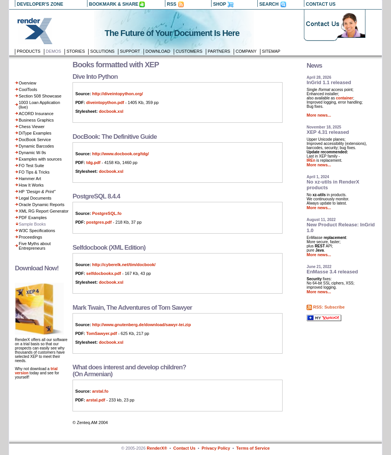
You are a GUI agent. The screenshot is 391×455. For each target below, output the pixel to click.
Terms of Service (253, 448)
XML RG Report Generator (43, 211)
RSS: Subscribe (329, 307)
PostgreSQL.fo (106, 213)
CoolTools (28, 89)
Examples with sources (40, 159)
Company (246, 51)
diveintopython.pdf (105, 102)
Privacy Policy (216, 448)
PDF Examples (33, 217)
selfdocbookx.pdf (103, 273)
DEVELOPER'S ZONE (40, 4)
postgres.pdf (99, 222)
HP (37, 191)
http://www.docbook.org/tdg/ (120, 153)
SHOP (219, 4)
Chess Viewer (32, 126)
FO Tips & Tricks (34, 172)
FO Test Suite (31, 165)
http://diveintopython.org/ (117, 93)
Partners (219, 51)
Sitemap (271, 51)
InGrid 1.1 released (329, 82)
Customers (189, 51)
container (344, 98)
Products (28, 51)
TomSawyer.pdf (101, 333)
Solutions (102, 51)
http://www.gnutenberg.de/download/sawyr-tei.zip (141, 324)
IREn (311, 160)
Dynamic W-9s (32, 152)
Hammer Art (30, 178)
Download (157, 51)
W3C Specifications (37, 230)
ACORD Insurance (36, 113)
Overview (27, 83)
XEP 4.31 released (328, 132)
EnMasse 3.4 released (332, 272)
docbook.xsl (111, 111)
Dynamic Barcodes (36, 146)
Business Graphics (36, 120)
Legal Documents (35, 198)
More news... (319, 115)
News (314, 65)
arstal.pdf (95, 400)
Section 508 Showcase (40, 96)
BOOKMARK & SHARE (113, 4)
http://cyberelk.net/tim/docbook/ (123, 264)
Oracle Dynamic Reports (42, 204)
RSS (171, 4)
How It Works (31, 185)
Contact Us (184, 448)
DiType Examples (35, 133)
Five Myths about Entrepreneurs (35, 245)
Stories (75, 51)
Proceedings (30, 237)
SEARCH (269, 4)
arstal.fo (100, 391)
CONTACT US (321, 4)
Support (130, 51)
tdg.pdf (93, 162)
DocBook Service (35, 139)
